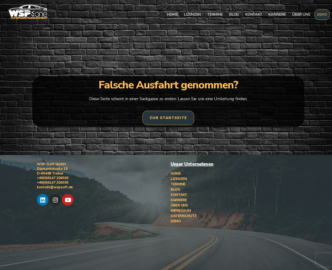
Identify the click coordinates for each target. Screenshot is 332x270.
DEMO (322, 14)
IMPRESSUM (181, 210)
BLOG (234, 14)
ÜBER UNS (301, 14)
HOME (172, 14)
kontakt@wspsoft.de (55, 187)
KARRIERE (277, 14)
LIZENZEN (192, 14)
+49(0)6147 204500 (52, 178)
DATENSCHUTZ (184, 216)
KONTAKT (253, 14)
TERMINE (215, 14)
